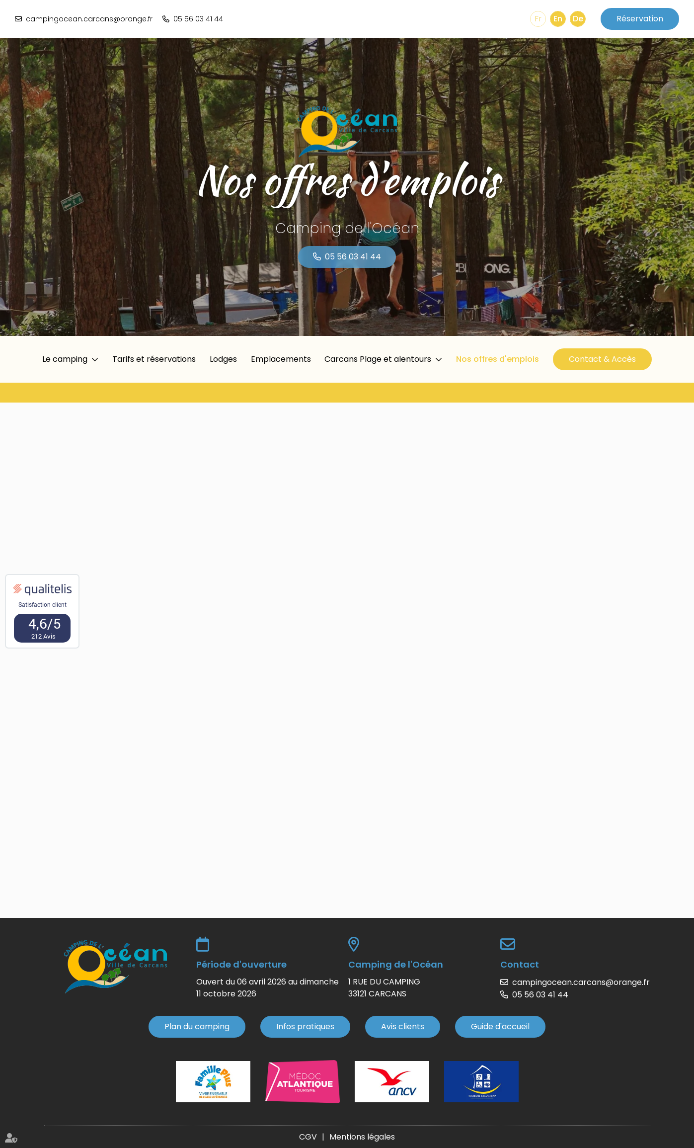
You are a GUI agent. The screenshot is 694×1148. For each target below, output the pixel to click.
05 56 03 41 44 (198, 18)
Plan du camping (197, 1026)
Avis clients (402, 1026)
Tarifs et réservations (154, 359)
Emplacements (281, 359)
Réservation (640, 18)
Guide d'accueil (500, 1026)
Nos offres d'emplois (497, 359)
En (557, 18)
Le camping (64, 359)
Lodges (223, 359)
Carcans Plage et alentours (377, 359)
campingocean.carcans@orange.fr (89, 18)
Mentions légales (362, 1137)
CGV (308, 1137)
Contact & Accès (602, 359)
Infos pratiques (305, 1026)
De (578, 18)
